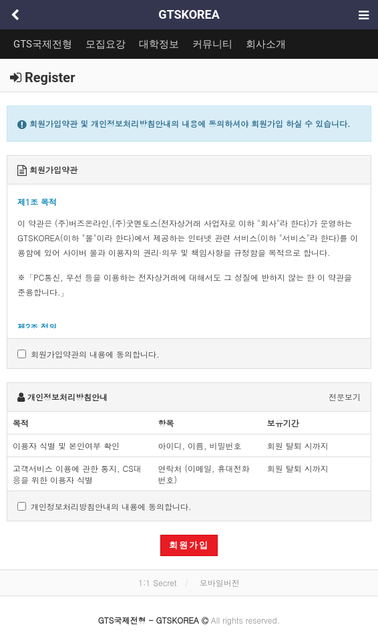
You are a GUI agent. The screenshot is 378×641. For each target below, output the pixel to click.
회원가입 (189, 545)
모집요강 (105, 44)
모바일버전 (220, 582)
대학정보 (159, 44)
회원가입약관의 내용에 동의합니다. (88, 354)
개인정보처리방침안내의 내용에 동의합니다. (104, 506)
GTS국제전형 (42, 44)
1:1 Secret (157, 582)
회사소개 (266, 44)
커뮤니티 (212, 44)
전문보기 (345, 396)
